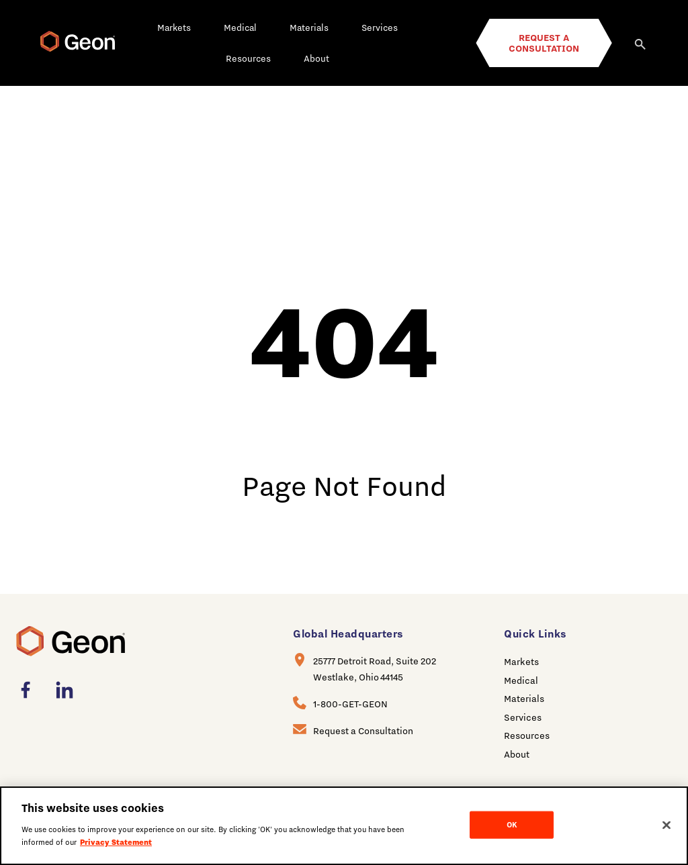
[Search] (641, 43)
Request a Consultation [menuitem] (544, 43)
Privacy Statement (116, 842)
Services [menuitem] (523, 717)
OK (512, 824)
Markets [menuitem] (521, 661)
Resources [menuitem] (527, 735)
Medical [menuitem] (521, 680)
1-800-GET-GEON (350, 704)
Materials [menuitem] (524, 698)
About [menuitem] (516, 754)
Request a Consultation (363, 730)
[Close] (666, 824)
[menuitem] (29, 690)
